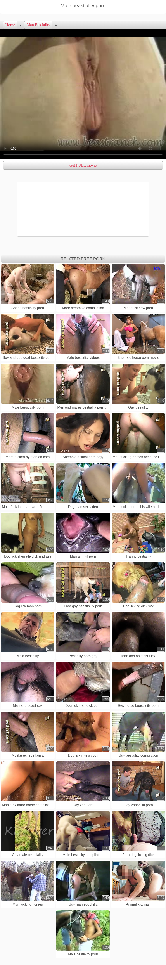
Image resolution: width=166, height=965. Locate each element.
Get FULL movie (83, 165)
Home (10, 25)
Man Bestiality (38, 25)
